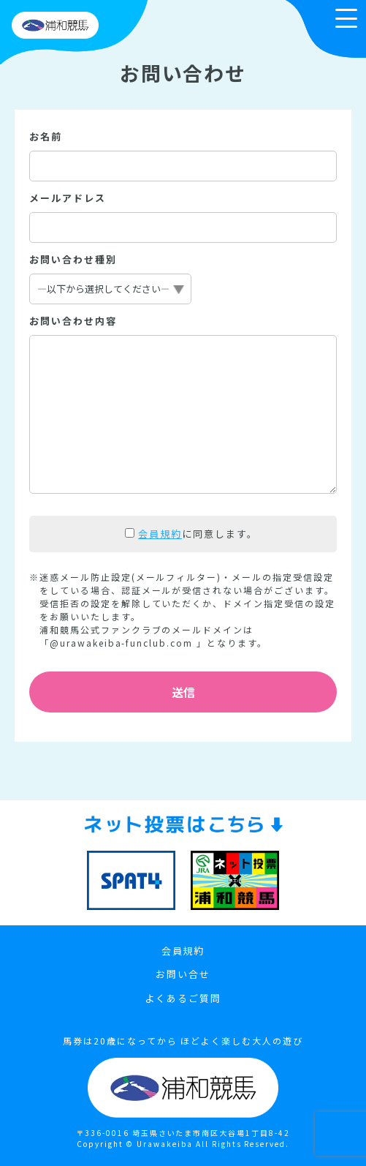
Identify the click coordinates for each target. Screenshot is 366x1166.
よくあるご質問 (183, 998)
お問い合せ (183, 974)
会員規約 (160, 534)
